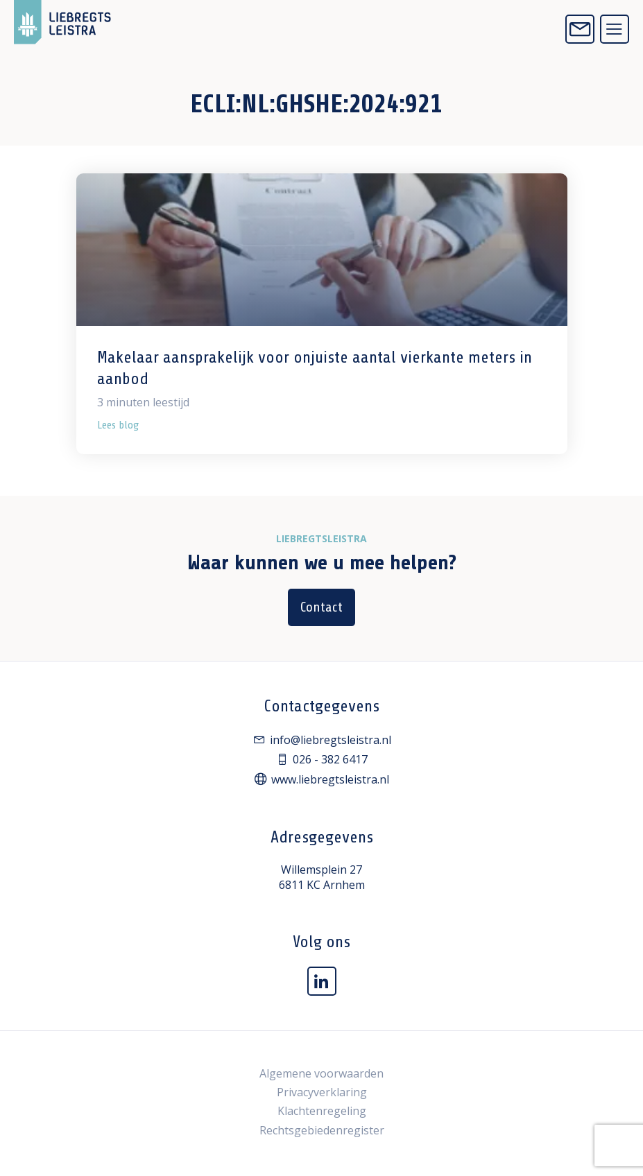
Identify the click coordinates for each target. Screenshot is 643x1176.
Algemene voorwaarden (321, 1073)
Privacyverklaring (322, 1092)
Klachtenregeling (321, 1110)
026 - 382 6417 (321, 759)
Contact (321, 607)
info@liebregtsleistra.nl (321, 739)
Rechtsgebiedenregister (321, 1130)
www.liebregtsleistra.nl (321, 779)
